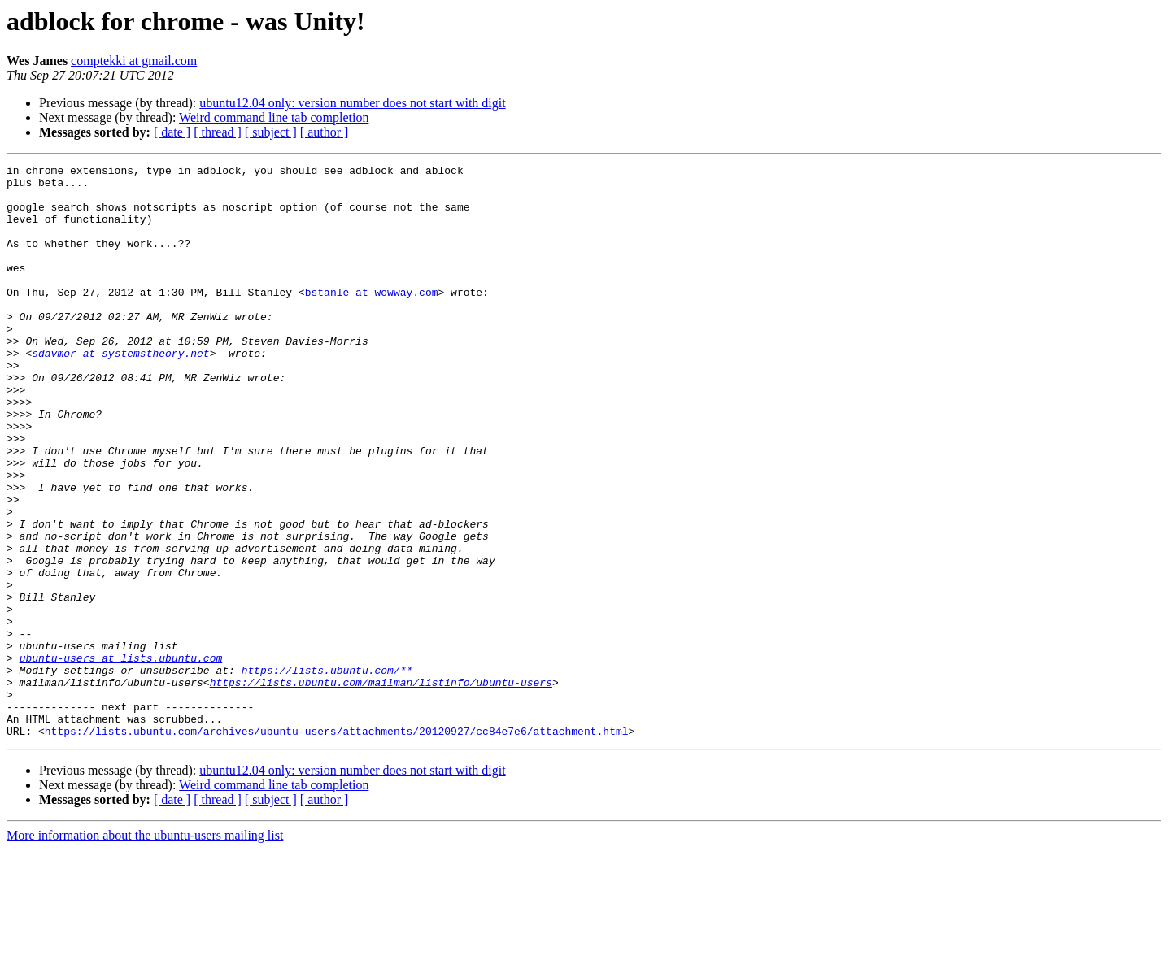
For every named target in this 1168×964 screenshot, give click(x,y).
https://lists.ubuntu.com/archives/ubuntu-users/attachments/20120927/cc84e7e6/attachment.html (337, 845)
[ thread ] (218, 132)
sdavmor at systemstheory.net (120, 391)
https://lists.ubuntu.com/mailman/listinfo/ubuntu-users (381, 786)
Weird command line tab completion (273, 117)
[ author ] (324, 132)
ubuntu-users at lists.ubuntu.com (121, 757)
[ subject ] (271, 132)
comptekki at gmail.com (134, 60)
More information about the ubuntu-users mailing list (145, 950)
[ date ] (172, 132)
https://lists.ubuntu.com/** (327, 772)
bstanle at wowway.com (371, 318)
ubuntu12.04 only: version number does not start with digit (352, 103)
